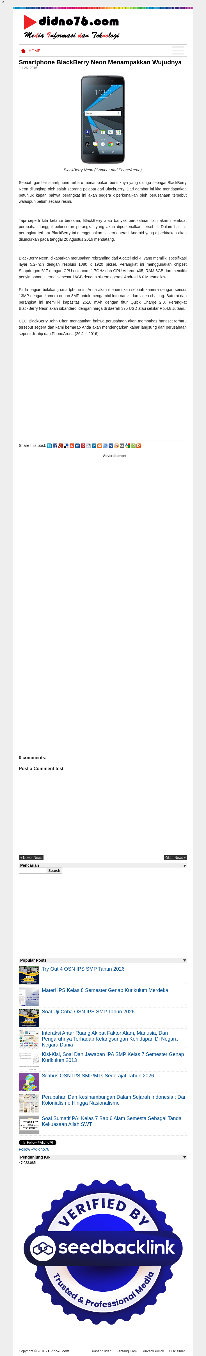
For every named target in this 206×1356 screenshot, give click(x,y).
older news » (175, 858)
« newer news (31, 858)
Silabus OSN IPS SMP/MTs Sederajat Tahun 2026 (98, 1076)
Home (34, 51)
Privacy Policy (153, 1351)
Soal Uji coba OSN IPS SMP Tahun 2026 (88, 1011)
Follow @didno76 (34, 1149)
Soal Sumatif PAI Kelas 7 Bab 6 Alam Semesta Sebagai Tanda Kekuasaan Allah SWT (112, 1121)
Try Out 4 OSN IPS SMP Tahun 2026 (83, 969)
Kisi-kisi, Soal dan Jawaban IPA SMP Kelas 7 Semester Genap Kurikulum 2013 (113, 1057)
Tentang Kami (127, 1351)
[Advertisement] (103, 387)
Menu (178, 50)
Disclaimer (177, 1351)
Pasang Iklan (101, 1351)
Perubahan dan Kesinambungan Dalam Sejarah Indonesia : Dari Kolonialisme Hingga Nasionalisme (114, 1100)
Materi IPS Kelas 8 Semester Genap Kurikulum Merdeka (105, 990)
